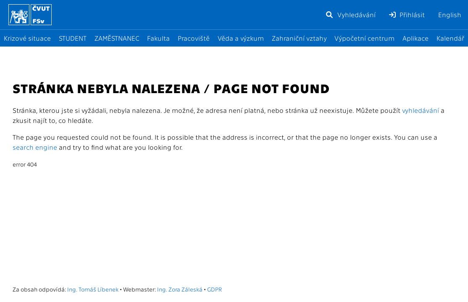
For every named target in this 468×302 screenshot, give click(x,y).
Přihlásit (407, 14)
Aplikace (415, 38)
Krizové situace (27, 38)
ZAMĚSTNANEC (117, 38)
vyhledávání (420, 110)
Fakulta (158, 38)
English (449, 14)
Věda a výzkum (241, 38)
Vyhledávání (350, 14)
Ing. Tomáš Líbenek (92, 289)
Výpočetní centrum (364, 38)
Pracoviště (194, 38)
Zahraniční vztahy (299, 38)
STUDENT (73, 38)
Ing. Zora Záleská (179, 289)
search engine (35, 147)
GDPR (214, 289)
